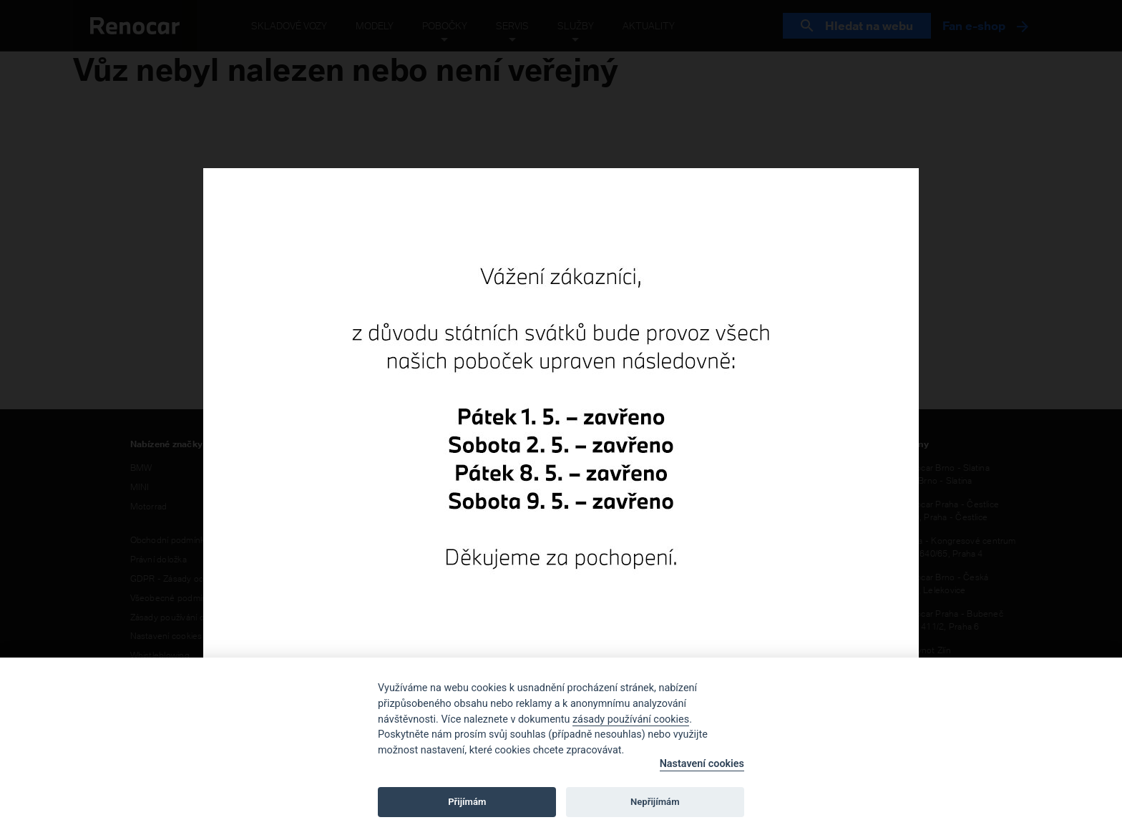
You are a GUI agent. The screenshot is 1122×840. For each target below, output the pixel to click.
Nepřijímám (655, 801)
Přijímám (467, 801)
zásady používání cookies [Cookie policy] (630, 719)
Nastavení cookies (702, 764)
